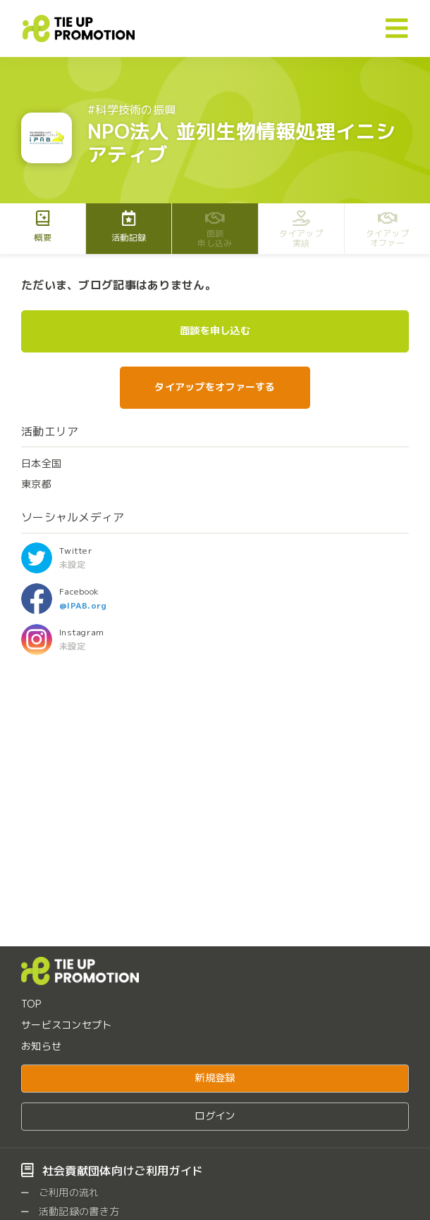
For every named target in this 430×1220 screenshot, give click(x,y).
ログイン (215, 1116)
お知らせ (41, 1046)
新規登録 (215, 1078)
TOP (31, 1003)
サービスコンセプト (66, 1024)
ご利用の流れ (60, 1192)
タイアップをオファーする (214, 386)
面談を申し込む (215, 331)
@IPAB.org (83, 605)
